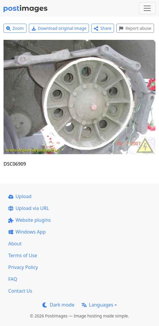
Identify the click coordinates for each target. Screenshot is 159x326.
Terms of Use (22, 255)
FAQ (12, 279)
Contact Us (20, 291)
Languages (97, 304)
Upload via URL (28, 208)
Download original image (59, 28)
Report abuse (135, 28)
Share (102, 28)
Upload (20, 196)
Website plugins (29, 220)
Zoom (15, 28)
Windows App (27, 232)
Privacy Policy (23, 267)
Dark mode (58, 304)
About (14, 243)
